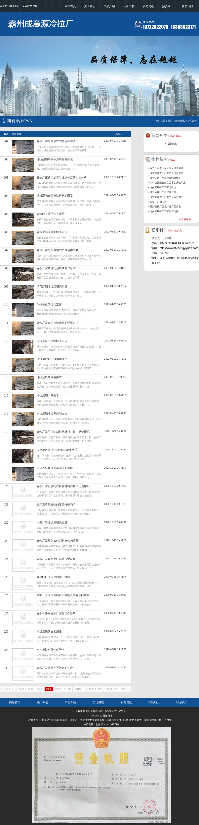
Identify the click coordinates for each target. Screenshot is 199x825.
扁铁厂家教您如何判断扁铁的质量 (57, 540)
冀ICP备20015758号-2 (116, 711)
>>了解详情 (185, 219)
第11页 (78, 689)
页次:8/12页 (95, 689)
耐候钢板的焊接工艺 (49, 304)
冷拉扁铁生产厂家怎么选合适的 (166, 197)
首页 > (171, 120)
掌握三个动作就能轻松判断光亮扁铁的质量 (63, 595)
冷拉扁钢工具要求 (48, 395)
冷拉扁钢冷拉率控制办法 (52, 413)
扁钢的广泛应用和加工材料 (53, 577)
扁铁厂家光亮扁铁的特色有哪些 (56, 141)
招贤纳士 (167, 6)
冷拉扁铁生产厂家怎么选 (163, 187)
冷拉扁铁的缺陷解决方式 (52, 340)
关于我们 (89, 6)
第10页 (67, 689)
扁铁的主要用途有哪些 (50, 213)
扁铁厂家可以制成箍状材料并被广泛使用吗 (63, 431)
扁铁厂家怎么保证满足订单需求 (166, 168)
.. (14, 689)
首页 (8, 689)
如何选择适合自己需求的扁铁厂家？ (169, 182)
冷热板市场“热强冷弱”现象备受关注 (58, 449)
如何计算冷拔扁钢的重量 (52, 522)
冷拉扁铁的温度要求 (49, 377)
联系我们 (187, 6)
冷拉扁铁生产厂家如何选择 (164, 211)
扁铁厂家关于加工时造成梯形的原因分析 (62, 177)
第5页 (21, 689)
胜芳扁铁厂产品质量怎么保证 (165, 177)
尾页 (123, 689)
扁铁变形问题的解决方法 (52, 231)
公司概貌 (128, 6)
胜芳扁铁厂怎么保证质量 (163, 192)
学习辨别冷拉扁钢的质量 (52, 286)
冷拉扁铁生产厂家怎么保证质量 (166, 173)
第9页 (58, 689)
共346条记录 (110, 689)
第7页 (40, 689)
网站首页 (70, 6)
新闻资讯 (148, 6)
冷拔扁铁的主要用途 (49, 631)
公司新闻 (171, 144)
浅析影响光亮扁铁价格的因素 (55, 195)
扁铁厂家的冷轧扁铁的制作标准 (56, 268)
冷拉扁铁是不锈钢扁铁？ (52, 359)
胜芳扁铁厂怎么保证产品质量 (165, 206)
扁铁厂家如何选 (158, 201)
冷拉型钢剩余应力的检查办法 (55, 159)
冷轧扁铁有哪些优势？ (50, 649)
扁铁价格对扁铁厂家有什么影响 (56, 613)
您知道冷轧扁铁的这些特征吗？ (56, 504)
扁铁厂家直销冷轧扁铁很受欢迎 (56, 558)
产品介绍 (109, 6)
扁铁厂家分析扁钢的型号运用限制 (57, 250)
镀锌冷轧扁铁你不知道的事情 (55, 468)
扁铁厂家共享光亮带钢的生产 (55, 667)
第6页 (30, 689)
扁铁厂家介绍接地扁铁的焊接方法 (57, 322)
